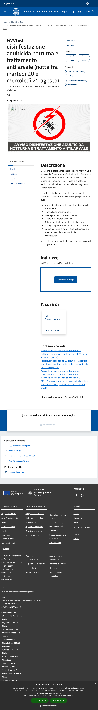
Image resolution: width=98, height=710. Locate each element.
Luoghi (76, 534)
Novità (14, 22)
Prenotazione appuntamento (32, 557)
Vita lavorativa (32, 522)
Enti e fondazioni (8, 526)
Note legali (53, 568)
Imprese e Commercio (34, 526)
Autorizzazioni (55, 542)
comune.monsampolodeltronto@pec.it (17, 591)
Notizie (76, 513)
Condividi (71, 40)
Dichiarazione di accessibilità (56, 574)
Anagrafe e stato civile (35, 513)
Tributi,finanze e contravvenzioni (56, 524)
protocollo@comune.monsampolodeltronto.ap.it (22, 600)
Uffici (3, 522)
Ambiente (53, 530)
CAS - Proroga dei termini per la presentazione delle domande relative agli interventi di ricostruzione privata (64, 384)
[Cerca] (92, 11)
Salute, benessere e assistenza (57, 536)
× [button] (95, 684)
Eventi (76, 538)
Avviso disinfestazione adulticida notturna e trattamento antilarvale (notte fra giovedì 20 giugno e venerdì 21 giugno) (65, 354)
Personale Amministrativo (7, 537)
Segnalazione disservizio (36, 563)
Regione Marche (10, 3)
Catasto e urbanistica (34, 531)
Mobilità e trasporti (33, 535)
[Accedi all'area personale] (87, 3)
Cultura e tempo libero (35, 517)
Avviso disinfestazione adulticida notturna (60, 371)
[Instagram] (78, 11)
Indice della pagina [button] (17, 161)
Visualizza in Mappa (66, 279)
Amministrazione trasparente (56, 557)
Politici (4, 531)
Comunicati (78, 517)
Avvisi (22, 22)
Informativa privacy (57, 563)
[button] (49, 706)
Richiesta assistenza (34, 572)
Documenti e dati (8, 543)
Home (5, 22)
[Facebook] (72, 11)
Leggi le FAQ (31, 568)
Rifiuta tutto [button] (59, 700)
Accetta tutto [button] (40, 700)
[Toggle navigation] (4, 11)
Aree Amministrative (10, 517)
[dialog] (49, 695)
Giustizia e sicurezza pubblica (57, 517)
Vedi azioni (71, 45)
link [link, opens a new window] (72, 695)
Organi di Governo (8, 513)
